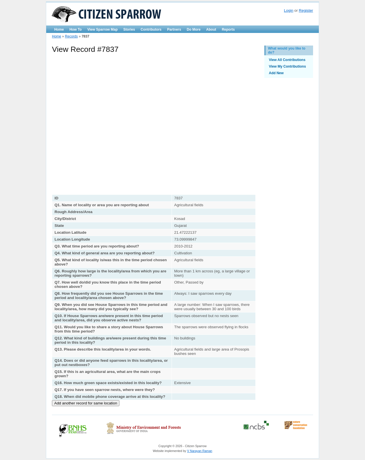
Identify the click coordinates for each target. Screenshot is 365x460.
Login (288, 10)
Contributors (151, 29)
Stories (129, 29)
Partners (174, 29)
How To (75, 29)
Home (59, 29)
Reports (228, 29)
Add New (276, 73)
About (211, 29)
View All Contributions (287, 60)
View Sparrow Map (102, 29)
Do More (194, 29)
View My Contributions (287, 66)
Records (71, 36)
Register (306, 10)
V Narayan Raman (199, 451)
